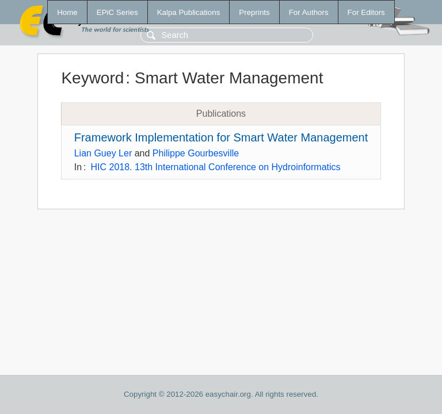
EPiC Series (117, 12)
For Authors (309, 12)
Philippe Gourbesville (196, 153)
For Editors (366, 12)
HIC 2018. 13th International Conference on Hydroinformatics (216, 167)
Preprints (254, 12)
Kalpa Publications (188, 12)
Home (67, 12)
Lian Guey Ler (103, 153)
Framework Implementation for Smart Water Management (221, 137)
